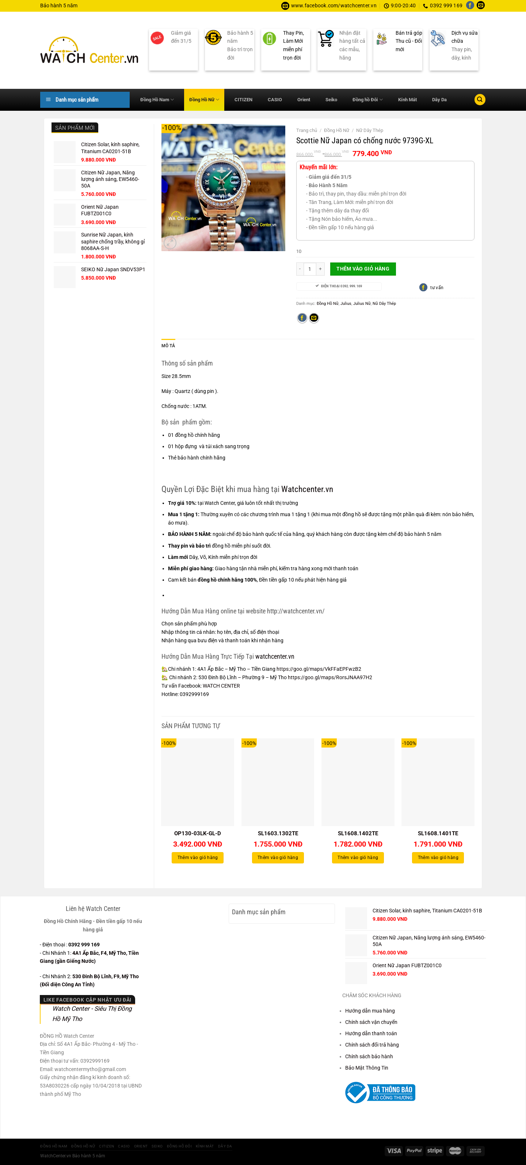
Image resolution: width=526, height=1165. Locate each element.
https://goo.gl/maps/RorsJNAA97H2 (330, 677)
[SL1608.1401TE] (437, 782)
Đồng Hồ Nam (157, 99)
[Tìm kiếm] (479, 99)
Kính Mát (407, 99)
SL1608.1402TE (358, 833)
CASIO (275, 99)
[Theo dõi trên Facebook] (470, 6)
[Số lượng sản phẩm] (310, 269)
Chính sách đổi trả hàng (372, 1045)
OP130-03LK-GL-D (197, 833)
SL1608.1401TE (438, 833)
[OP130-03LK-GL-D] (197, 782)
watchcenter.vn (274, 656)
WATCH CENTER (221, 685)
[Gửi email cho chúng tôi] (481, 6)
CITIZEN (243, 99)
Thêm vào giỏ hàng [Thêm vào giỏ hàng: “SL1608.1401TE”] (438, 857)
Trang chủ (306, 130)
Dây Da (439, 99)
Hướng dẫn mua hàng (370, 1010)
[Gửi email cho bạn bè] (314, 318)
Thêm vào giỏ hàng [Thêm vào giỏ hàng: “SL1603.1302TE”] (278, 857)
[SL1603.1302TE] (278, 782)
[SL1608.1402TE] (357, 782)
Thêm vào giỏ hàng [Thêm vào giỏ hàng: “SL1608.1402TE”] (358, 857)
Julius (345, 303)
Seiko (331, 99)
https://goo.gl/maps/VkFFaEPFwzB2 (319, 669)
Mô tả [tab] (168, 345)
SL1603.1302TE (278, 833)
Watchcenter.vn (307, 489)
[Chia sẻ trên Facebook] (302, 318)
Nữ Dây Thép (369, 130)
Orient (303, 99)
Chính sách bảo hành (369, 1056)
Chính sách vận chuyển (371, 1022)
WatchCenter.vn (55, 1155)
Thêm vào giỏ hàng (362, 269)
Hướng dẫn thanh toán (371, 1033)
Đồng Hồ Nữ (204, 99)
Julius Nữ (362, 303)
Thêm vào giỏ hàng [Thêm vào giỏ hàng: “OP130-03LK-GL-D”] (198, 857)
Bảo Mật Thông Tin (366, 1067)
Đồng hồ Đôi (367, 99)
